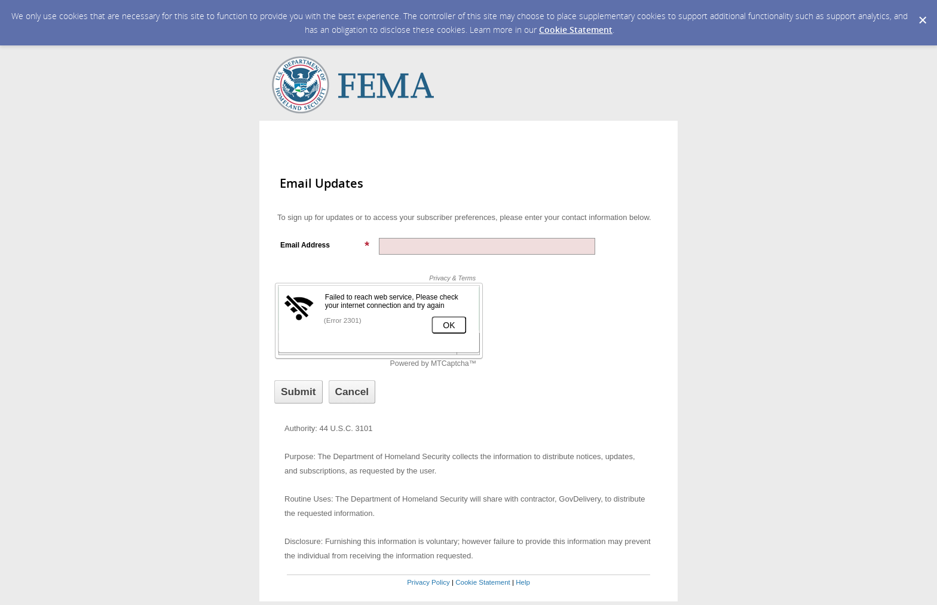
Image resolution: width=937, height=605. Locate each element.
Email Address (325, 245)
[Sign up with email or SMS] (298, 392)
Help (523, 582)
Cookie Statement (576, 29)
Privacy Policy (428, 582)
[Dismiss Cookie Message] (922, 11)
